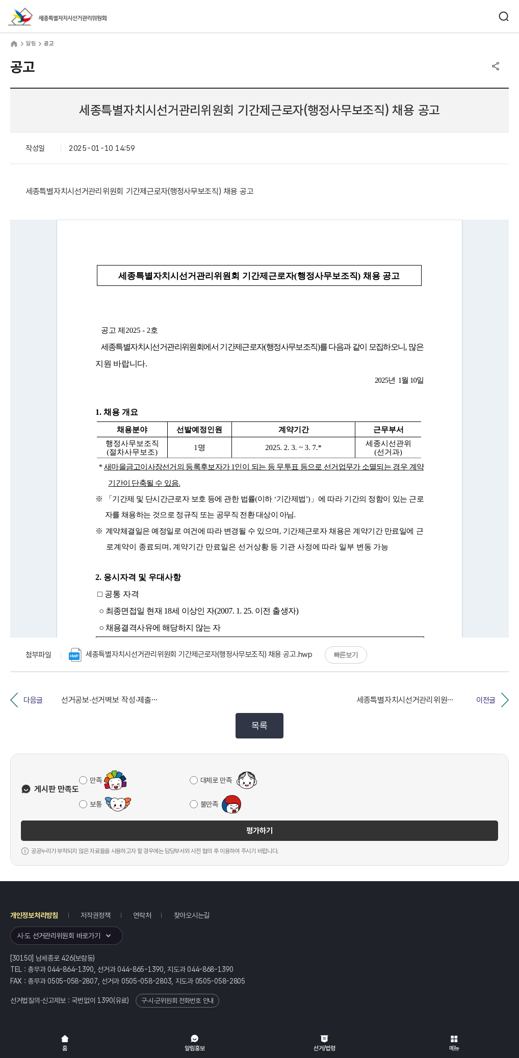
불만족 (209, 804)
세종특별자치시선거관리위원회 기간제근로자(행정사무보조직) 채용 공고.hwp (191, 655)
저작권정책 (96, 915)
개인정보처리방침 (34, 915)
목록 (259, 725)
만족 (95, 780)
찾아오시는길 (192, 915)
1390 (105, 1000)
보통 (95, 804)
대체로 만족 (216, 780)
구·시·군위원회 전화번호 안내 (177, 1000)
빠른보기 (346, 655)
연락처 (142, 915)
